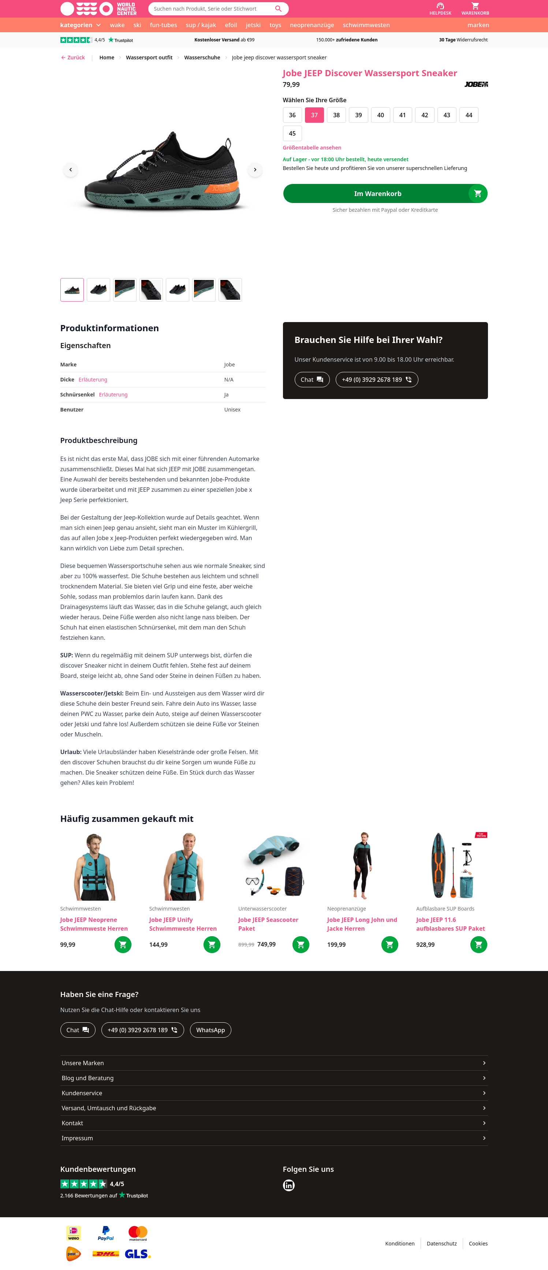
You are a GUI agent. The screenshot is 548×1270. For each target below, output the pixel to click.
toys (275, 25)
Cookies (478, 1243)
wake (117, 25)
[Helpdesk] (440, 9)
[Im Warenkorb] (385, 193)
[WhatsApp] (210, 1030)
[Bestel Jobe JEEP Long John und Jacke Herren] (390, 944)
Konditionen (400, 1243)
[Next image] (255, 169)
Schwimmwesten (80, 908)
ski (137, 25)
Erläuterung (93, 379)
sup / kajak (201, 25)
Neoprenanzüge (346, 908)
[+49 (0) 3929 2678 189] (377, 379)
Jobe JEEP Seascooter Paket (268, 924)
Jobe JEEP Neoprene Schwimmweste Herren (94, 924)
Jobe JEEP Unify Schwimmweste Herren (183, 924)
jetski (253, 25)
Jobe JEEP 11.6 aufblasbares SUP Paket (450, 924)
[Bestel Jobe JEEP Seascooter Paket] (301, 944)
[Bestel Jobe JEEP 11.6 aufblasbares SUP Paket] (479, 944)
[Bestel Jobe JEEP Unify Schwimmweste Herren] (212, 944)
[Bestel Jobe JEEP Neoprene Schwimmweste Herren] (123, 944)
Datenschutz (442, 1243)
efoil (231, 25)
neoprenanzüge (312, 25)
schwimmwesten (366, 25)
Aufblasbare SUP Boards (445, 908)
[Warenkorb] (475, 9)
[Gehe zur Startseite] (98, 9)
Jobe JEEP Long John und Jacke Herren (362, 924)
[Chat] (312, 379)
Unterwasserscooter (262, 908)
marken (478, 25)
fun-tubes (163, 25)
